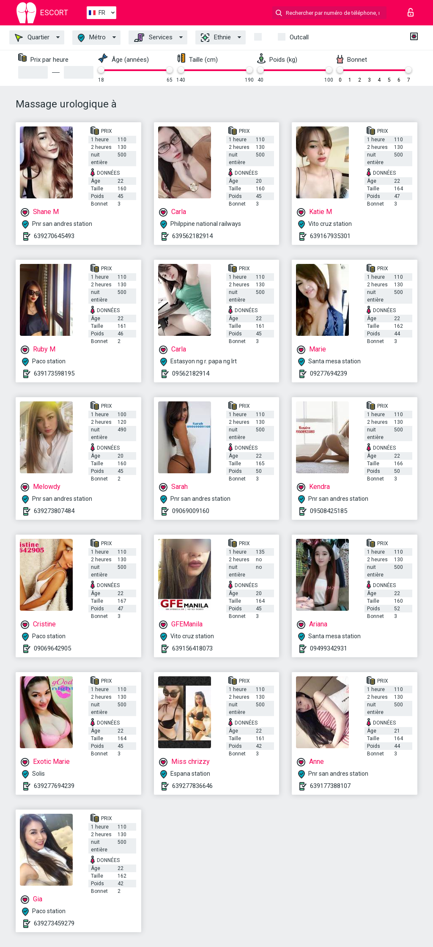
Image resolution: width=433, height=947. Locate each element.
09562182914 (190, 373)
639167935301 (330, 236)
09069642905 (52, 648)
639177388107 (330, 786)
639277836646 (192, 786)
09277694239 (328, 373)
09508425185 (328, 511)
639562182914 (192, 236)
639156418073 (192, 648)
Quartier (32, 37)
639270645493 (54, 236)
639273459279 (54, 923)
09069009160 (190, 511)
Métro (92, 37)
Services (153, 37)
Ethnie (216, 37)
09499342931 (328, 648)
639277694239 (54, 786)
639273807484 (54, 511)
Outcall (299, 37)
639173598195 (54, 373)
